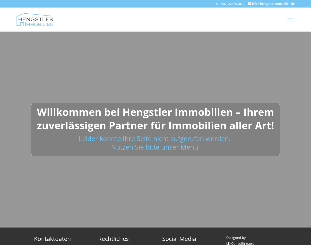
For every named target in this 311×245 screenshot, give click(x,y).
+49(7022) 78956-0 (231, 4)
